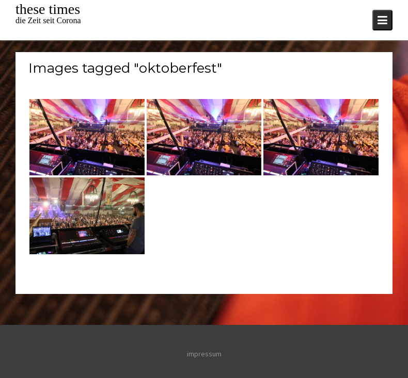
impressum (204, 353)
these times (47, 9)
